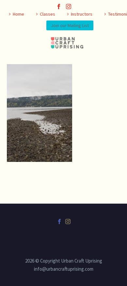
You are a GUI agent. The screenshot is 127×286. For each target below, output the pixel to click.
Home (18, 14)
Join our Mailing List (70, 25)
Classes (47, 14)
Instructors (81, 14)
